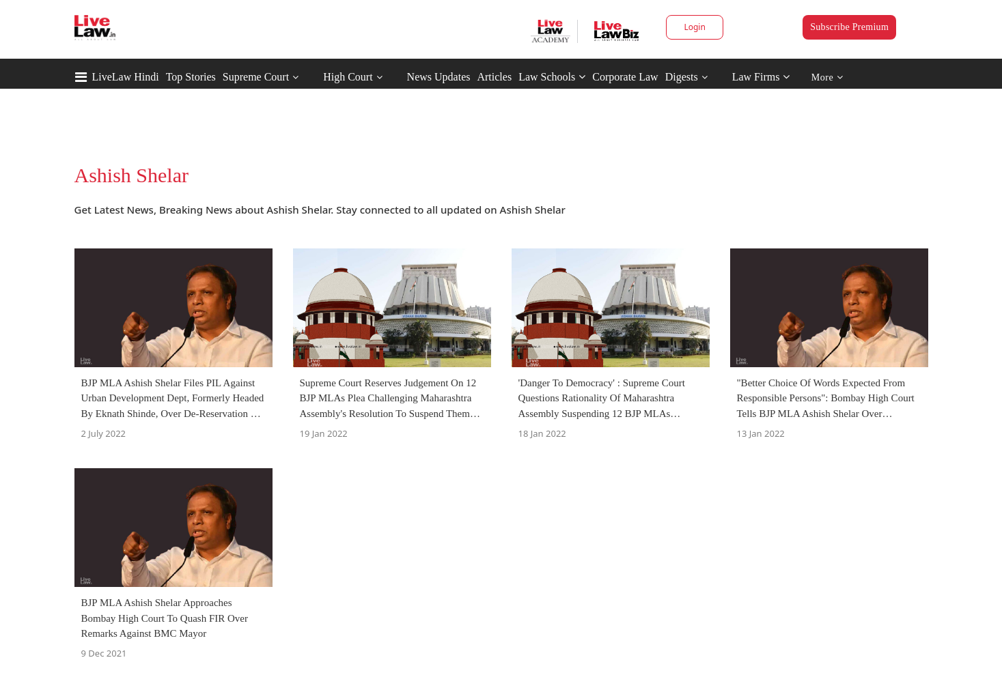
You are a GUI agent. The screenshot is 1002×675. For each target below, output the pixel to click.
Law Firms (761, 77)
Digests (681, 77)
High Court (347, 77)
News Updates (439, 77)
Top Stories (191, 77)
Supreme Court (256, 77)
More (827, 77)
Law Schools (551, 77)
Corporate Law (625, 77)
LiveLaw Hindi (125, 77)
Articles (494, 77)
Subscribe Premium (849, 27)
